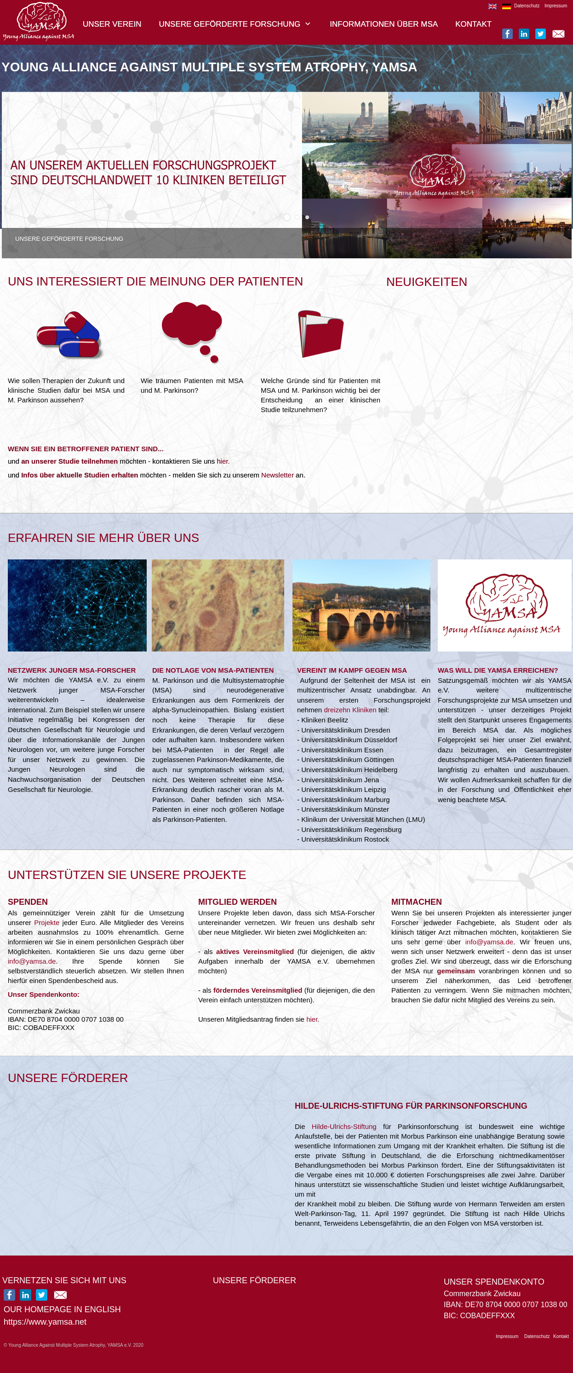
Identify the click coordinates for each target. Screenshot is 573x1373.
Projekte (46, 922)
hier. (223, 461)
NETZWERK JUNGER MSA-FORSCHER (72, 670)
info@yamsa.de (32, 961)
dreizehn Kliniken (350, 710)
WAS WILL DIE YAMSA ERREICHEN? (498, 670)
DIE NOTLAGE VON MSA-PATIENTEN (213, 670)
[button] (287, 217)
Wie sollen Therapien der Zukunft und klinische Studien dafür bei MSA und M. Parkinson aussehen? (66, 390)
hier (311, 1019)
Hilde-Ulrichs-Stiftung (344, 1126)
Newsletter (277, 475)
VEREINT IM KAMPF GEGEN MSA (352, 670)
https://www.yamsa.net (45, 1321)
